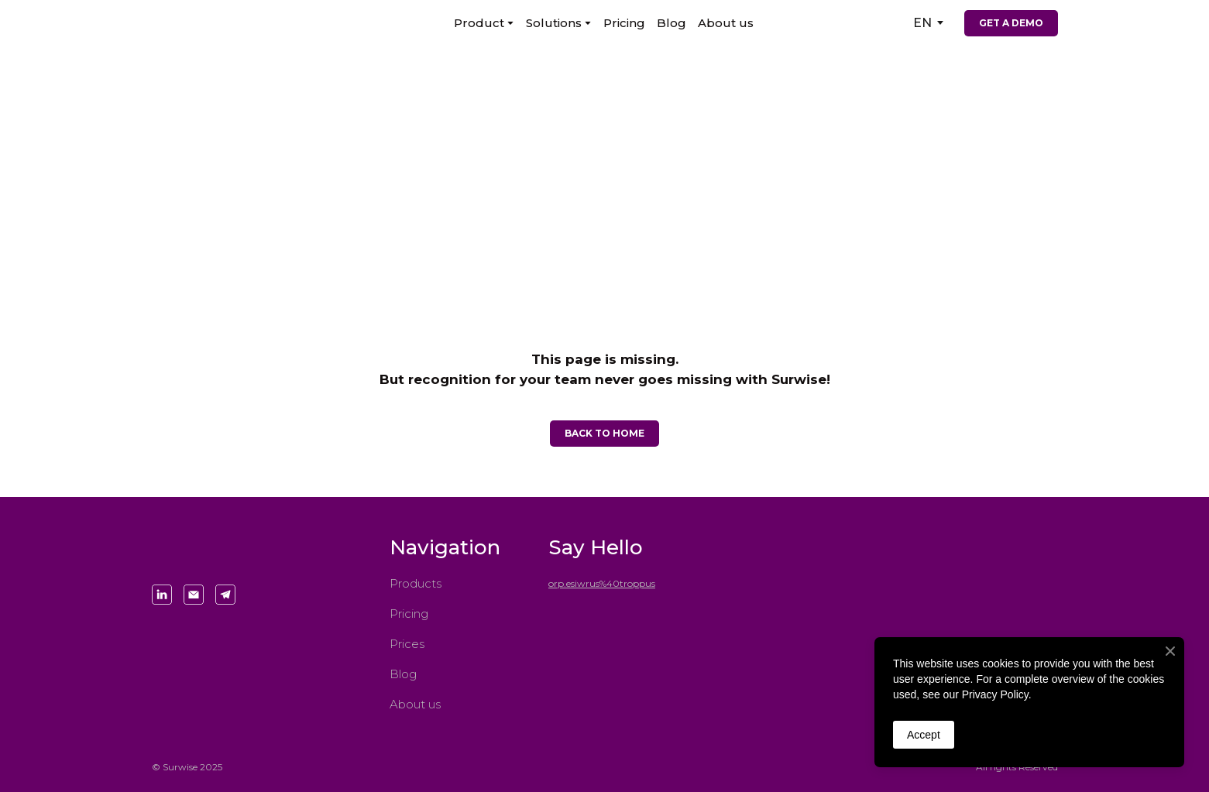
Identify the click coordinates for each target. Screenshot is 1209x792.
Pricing (624, 22)
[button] (1011, 23)
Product (479, 22)
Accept (923, 735)
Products (415, 583)
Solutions (554, 22)
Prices (407, 643)
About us (726, 22)
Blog (671, 22)
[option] (922, 22)
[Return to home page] (214, 23)
